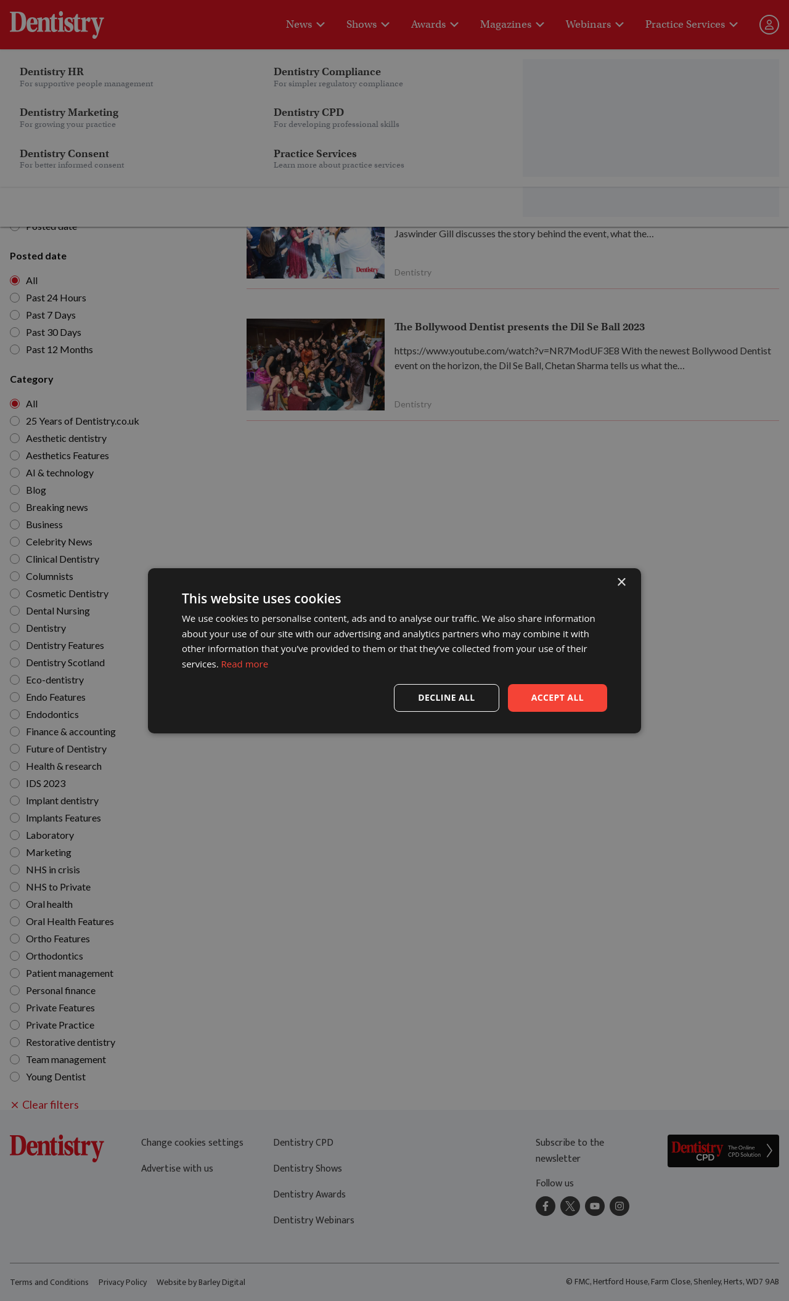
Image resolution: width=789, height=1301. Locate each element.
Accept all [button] (557, 697)
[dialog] (394, 650)
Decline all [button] (446, 697)
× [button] (621, 582)
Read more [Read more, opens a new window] (245, 664)
